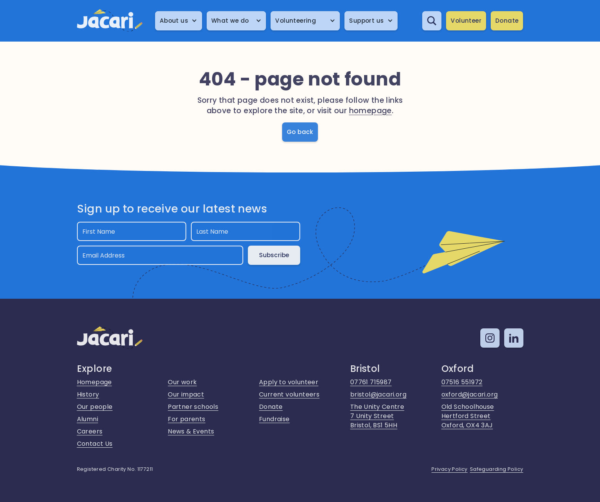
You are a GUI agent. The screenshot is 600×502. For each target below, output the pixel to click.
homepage (370, 110)
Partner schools (193, 406)
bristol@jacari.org (378, 394)
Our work (182, 382)
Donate (506, 21)
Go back (300, 132)
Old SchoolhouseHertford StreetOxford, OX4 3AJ (467, 416)
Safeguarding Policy (496, 469)
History (88, 394)
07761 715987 (371, 382)
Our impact (186, 394)
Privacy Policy (449, 469)
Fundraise (274, 419)
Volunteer (466, 21)
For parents (186, 419)
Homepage (94, 382)
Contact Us (95, 443)
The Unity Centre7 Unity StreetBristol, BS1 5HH (377, 416)
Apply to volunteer (288, 382)
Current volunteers (289, 394)
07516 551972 (462, 382)
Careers (90, 431)
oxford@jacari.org (469, 394)
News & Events (191, 431)
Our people (95, 406)
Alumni (87, 419)
